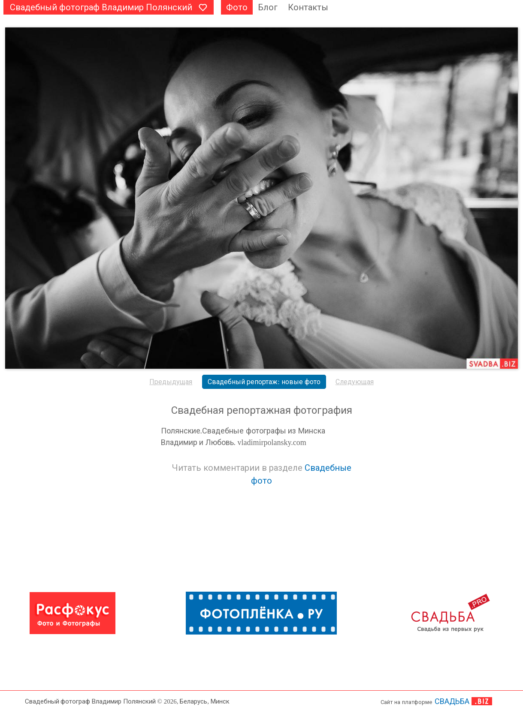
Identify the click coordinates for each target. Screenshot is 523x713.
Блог (268, 7)
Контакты (308, 7)
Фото (237, 7)
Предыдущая (170, 381)
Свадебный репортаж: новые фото (264, 381)
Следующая (355, 381)
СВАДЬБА (452, 701)
